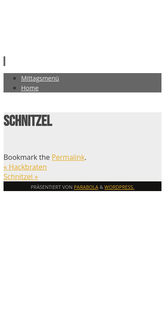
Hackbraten (25, 167)
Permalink (67, 157)
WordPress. (119, 187)
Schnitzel (21, 176)
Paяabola (86, 187)
